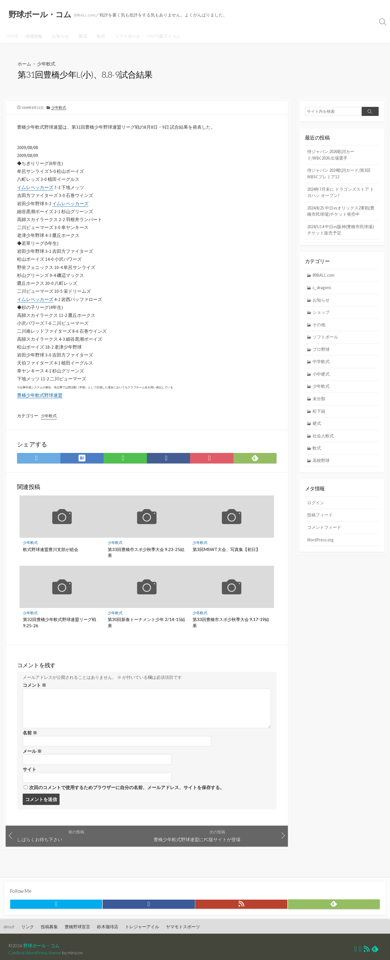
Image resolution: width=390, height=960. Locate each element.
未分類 (319, 399)
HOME (12, 36)
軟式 (98, 36)
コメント (34, 695)
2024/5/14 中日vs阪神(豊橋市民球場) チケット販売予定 (340, 230)
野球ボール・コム (42, 946)
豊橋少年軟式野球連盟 (39, 401)
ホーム (24, 64)
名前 (30, 743)
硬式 (81, 36)
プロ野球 (321, 350)
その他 (319, 325)
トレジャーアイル (142, 927)
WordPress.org (320, 540)
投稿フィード (320, 516)
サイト (29, 780)
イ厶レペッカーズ (35, 189)
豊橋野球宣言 (77, 927)
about (9, 927)
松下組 (319, 411)
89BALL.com (323, 276)
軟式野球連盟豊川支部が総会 (50, 557)
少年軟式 (46, 64)
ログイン (315, 504)
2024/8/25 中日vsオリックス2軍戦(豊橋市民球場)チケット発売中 (340, 212)
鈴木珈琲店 (108, 927)
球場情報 (33, 36)
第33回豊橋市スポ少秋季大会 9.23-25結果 (146, 561)
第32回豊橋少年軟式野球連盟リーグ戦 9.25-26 (59, 631)
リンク (28, 927)
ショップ (321, 313)
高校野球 (321, 461)
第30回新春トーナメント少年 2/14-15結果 (146, 631)
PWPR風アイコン (160, 36)
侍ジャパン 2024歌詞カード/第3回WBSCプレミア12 (338, 174)
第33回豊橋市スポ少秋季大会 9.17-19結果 (231, 631)
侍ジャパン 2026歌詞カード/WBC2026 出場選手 (330, 155)
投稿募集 (49, 927)
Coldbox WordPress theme (35, 953)
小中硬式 (321, 375)
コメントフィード (324, 528)
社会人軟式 (323, 436)
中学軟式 (321, 362)
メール (32, 761)
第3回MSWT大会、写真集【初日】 (226, 557)
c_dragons (322, 288)
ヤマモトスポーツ (183, 927)
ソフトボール (124, 36)
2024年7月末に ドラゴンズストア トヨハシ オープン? (340, 193)
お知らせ (59, 36)
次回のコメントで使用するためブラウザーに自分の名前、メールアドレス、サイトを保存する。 (126, 798)
